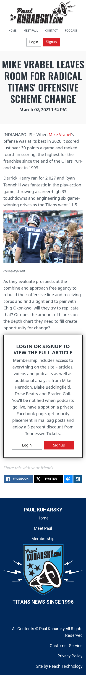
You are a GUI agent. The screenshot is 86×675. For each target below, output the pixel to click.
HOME (12, 30)
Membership (43, 538)
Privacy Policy (70, 655)
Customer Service (66, 645)
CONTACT (51, 30)
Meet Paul (43, 528)
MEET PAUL (31, 30)
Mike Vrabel (60, 134)
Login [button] (33, 42)
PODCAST (71, 30)
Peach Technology (66, 666)
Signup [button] (51, 42)
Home (43, 518)
